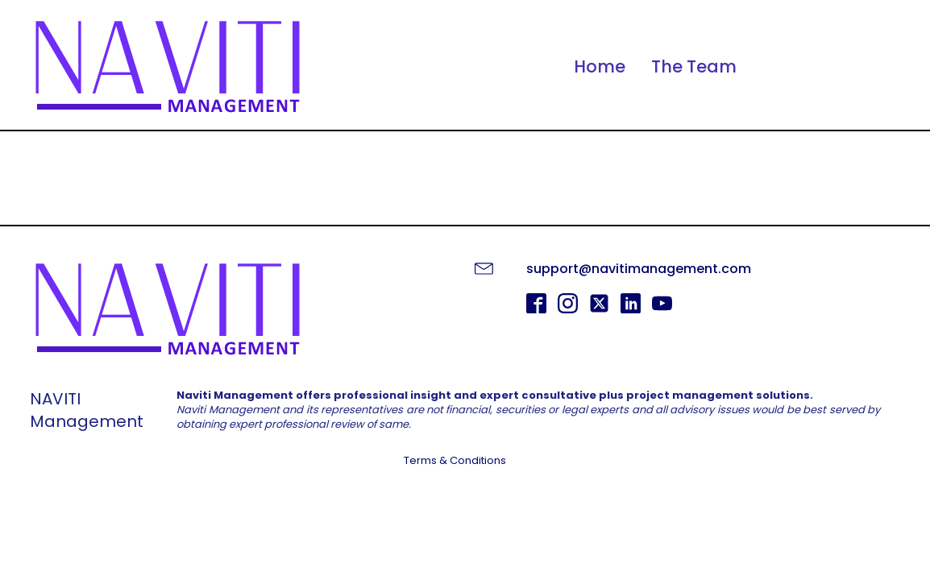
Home (599, 66)
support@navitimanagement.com (638, 268)
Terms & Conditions (455, 461)
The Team (694, 66)
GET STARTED (465, 503)
